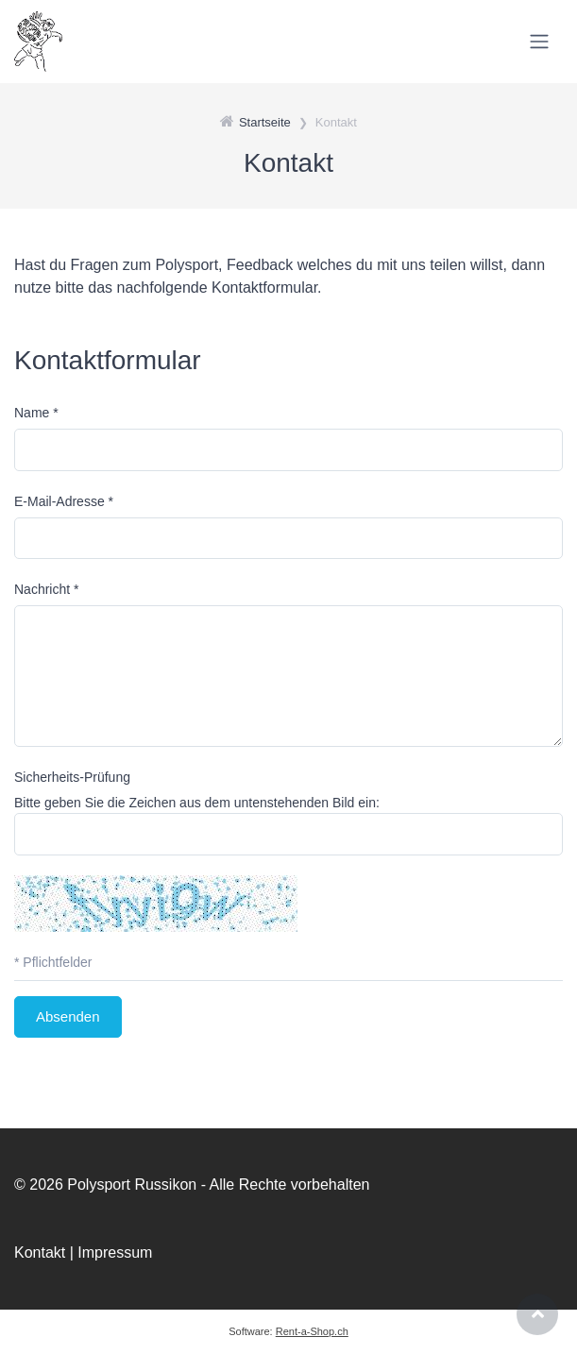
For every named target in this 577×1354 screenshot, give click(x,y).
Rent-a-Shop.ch (312, 1331)
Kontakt (39, 1252)
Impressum (114, 1252)
